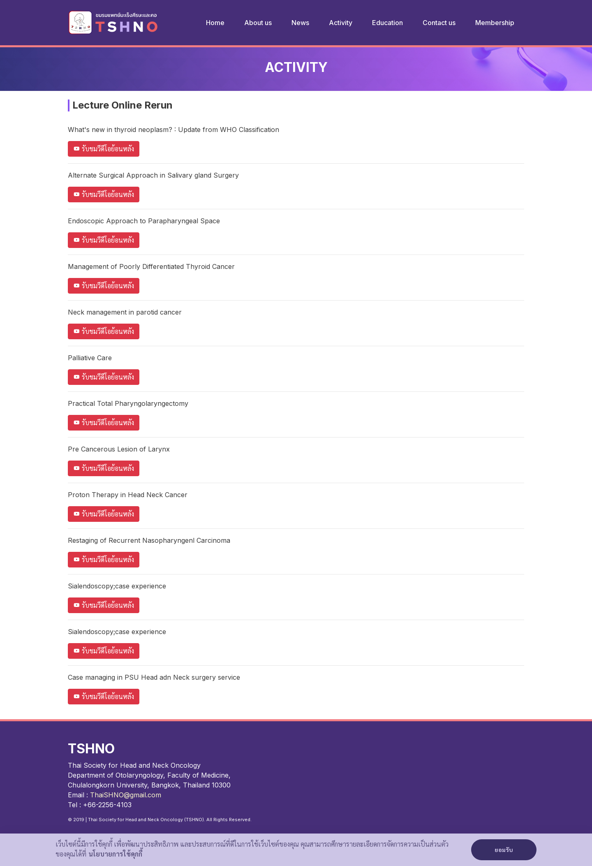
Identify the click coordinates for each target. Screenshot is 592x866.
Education (387, 23)
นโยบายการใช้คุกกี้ (115, 854)
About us (258, 23)
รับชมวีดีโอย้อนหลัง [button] (103, 149)
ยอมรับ (504, 850)
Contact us (439, 23)
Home (215, 23)
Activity (340, 23)
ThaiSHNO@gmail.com (125, 795)
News (300, 23)
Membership (494, 23)
